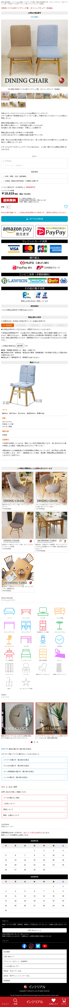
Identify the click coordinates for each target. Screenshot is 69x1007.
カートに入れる (36, 219)
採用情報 (6, 980)
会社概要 (6, 952)
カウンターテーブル (60, 626)
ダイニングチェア (26, 626)
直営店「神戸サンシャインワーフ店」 (17, 976)
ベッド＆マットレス (26, 654)
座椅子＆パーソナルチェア (43, 668)
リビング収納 (60, 612)
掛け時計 (60, 640)
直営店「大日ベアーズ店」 (13, 971)
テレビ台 (43, 612)
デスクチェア (43, 640)
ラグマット (60, 654)
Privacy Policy (40, 995)
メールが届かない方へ (11, 966)
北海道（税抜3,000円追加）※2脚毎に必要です (21, 181)
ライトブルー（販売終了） (13, 165)
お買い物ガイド (9, 956)
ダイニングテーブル (9, 626)
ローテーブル (26, 612)
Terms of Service (51, 995)
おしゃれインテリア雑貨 (26, 682)
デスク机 (26, 640)
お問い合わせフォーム (34, 930)
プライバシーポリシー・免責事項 (15, 961)
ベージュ (7, 161)
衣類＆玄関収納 (43, 654)
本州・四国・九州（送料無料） (15, 176)
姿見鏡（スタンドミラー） (60, 668)
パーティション (9, 668)
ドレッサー (26, 668)
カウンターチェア (9, 640)
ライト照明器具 (9, 654)
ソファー (9, 612)
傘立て (9, 682)
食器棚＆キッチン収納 (43, 626)
